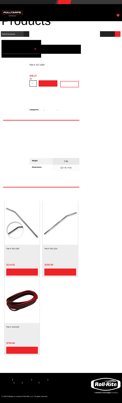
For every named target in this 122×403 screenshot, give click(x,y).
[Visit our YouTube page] (31, 389)
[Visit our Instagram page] (24, 389)
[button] (117, 9)
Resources (76, 8)
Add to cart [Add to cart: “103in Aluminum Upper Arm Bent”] (60, 272)
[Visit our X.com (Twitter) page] (10, 389)
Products (39, 8)
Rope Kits (62, 110)
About (92, 8)
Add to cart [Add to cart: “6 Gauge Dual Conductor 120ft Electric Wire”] (22, 350)
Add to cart (48, 83)
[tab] (14, 130)
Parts (42, 110)
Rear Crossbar (51, 110)
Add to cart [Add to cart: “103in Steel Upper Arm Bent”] (22, 272)
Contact (107, 8)
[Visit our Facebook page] (3, 389)
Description (14, 130)
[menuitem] (7, 380)
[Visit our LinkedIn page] (17, 389)
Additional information (14, 144)
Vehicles (57, 8)
